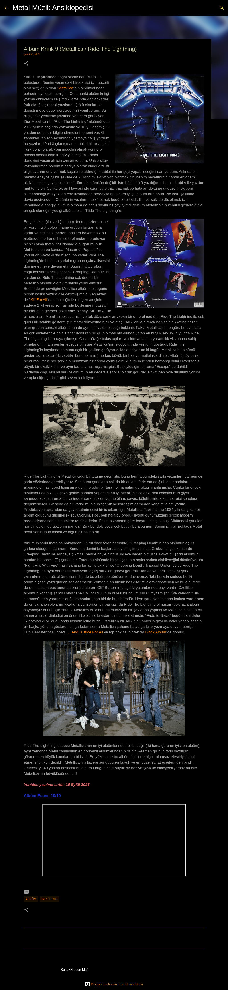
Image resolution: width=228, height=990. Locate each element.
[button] (26, 64)
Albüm (31, 899)
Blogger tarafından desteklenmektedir (114, 984)
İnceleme (49, 899)
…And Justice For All (86, 632)
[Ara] (100, 7)
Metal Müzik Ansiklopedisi (53, 8)
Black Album (155, 632)
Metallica (65, 88)
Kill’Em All (38, 300)
